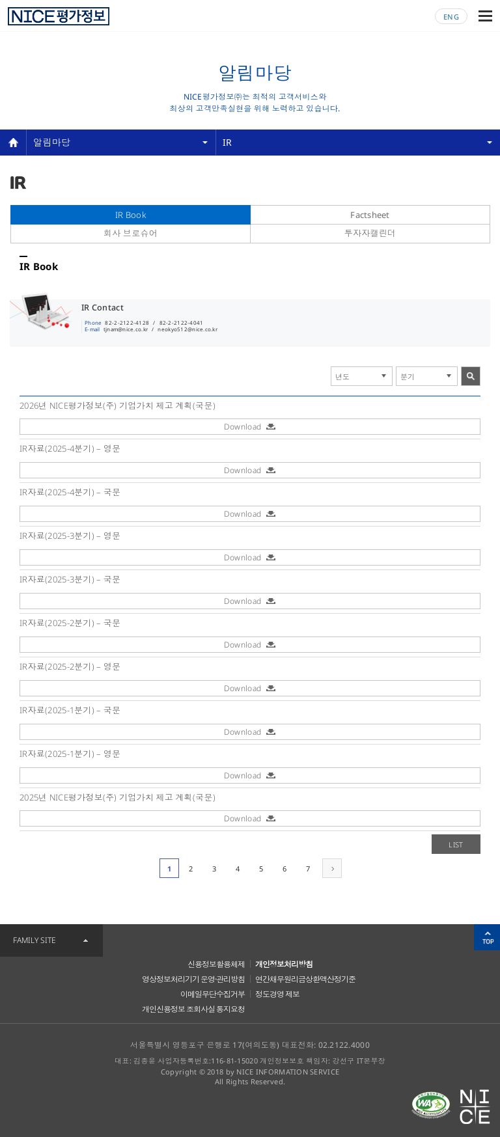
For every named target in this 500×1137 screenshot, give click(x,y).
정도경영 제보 (277, 994)
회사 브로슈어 (131, 233)
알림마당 (51, 142)
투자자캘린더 (370, 233)
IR (227, 142)
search (470, 376)
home (13, 143)
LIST (456, 844)
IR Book (130, 215)
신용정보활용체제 (216, 964)
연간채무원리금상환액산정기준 (305, 979)
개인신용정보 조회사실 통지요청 (193, 1009)
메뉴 (485, 15)
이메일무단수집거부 (212, 994)
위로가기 (487, 937)
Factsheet (370, 215)
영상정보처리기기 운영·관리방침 (193, 979)
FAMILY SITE (34, 940)
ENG (451, 16)
